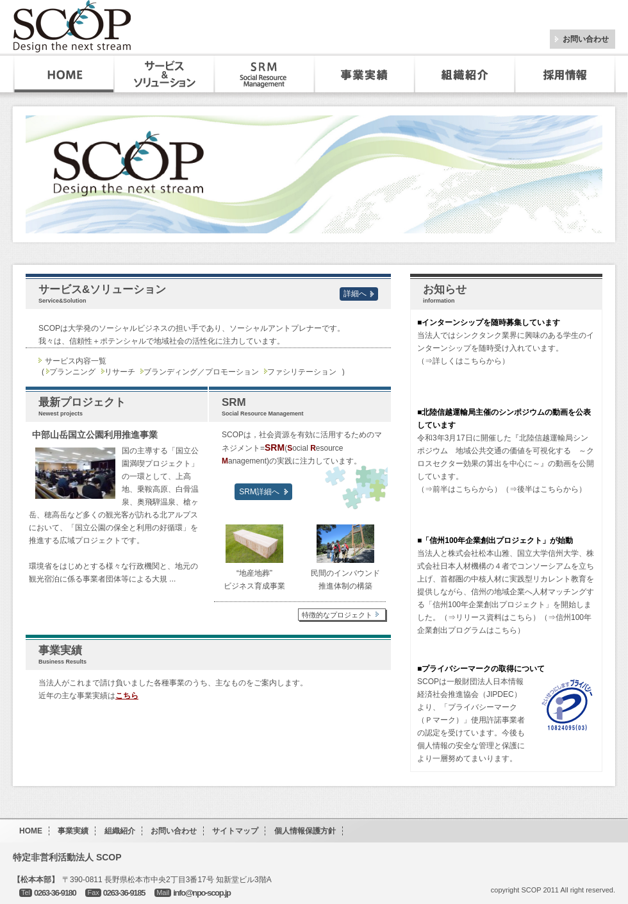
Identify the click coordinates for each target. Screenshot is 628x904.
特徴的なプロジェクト (342, 615)
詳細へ (355, 293)
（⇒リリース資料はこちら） (490, 617)
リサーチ (119, 371)
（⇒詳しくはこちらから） (463, 360)
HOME (64, 74)
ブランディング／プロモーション (201, 371)
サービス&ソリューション (165, 74)
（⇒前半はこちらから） (459, 489)
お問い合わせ (586, 39)
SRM (265, 74)
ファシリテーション (301, 371)
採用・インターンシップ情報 (566, 74)
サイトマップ (235, 830)
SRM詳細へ (259, 491)
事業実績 (365, 74)
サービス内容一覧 (75, 360)
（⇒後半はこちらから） (544, 489)
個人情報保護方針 (305, 830)
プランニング (72, 371)
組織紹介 (465, 74)
